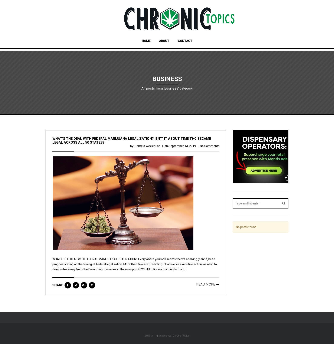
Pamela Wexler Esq (147, 146)
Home (146, 40)
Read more (205, 284)
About (164, 40)
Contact (185, 40)
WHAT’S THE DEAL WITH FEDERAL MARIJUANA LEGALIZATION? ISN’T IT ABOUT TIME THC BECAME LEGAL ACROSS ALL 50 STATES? (131, 140)
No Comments (209, 146)
